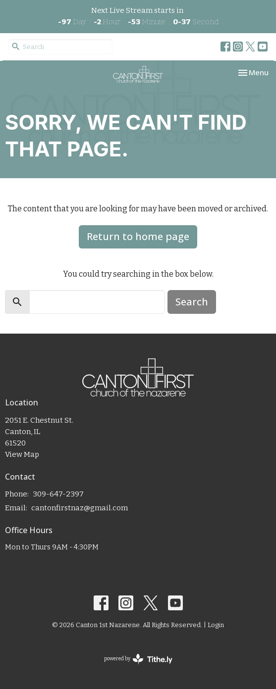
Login (216, 625)
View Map (22, 454)
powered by (138, 659)
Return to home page (138, 236)
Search (191, 301)
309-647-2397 (58, 494)
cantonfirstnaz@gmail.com (79, 507)
